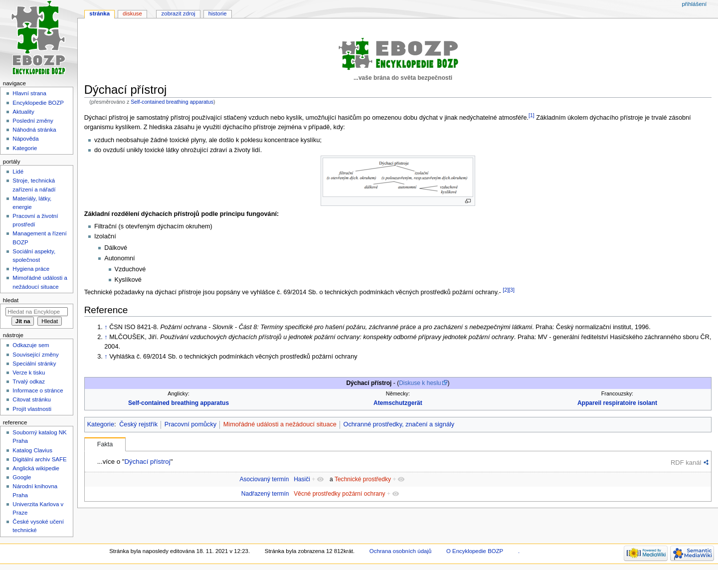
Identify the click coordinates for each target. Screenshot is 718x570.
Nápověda (25, 139)
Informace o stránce (37, 390)
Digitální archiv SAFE (39, 459)
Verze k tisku (28, 373)
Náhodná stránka (34, 130)
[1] (532, 115)
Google (21, 477)
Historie (217, 13)
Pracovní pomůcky (190, 424)
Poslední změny (32, 121)
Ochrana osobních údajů (400, 551)
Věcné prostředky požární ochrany (339, 493)
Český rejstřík (138, 424)
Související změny (35, 355)
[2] (506, 290)
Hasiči (302, 479)
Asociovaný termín (264, 479)
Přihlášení (694, 4)
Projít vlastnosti (31, 409)
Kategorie (100, 424)
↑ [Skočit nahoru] (105, 327)
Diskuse (132, 13)
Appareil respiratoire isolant (617, 402)
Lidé (17, 172)
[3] (512, 290)
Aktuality (23, 112)
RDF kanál (686, 462)
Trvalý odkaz (28, 381)
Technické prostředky (363, 479)
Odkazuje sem (30, 345)
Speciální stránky (34, 364)
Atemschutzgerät (397, 402)
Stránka (99, 13)
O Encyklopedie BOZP (474, 551)
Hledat (10, 300)
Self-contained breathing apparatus (172, 102)
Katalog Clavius (32, 450)
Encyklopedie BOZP (38, 103)
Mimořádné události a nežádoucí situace (280, 424)
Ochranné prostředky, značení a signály (399, 424)
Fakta (105, 444)
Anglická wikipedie (35, 468)
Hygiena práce (30, 269)
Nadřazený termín (265, 493)
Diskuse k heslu (420, 383)
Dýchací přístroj (147, 461)
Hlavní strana (29, 93)
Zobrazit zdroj (178, 13)
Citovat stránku (31, 399)
